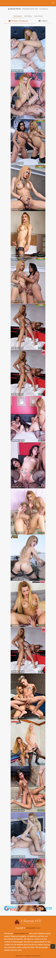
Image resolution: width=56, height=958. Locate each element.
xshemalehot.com (33, 928)
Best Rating (28, 16)
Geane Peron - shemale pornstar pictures (27, 956)
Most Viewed (38, 16)
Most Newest (18, 16)
